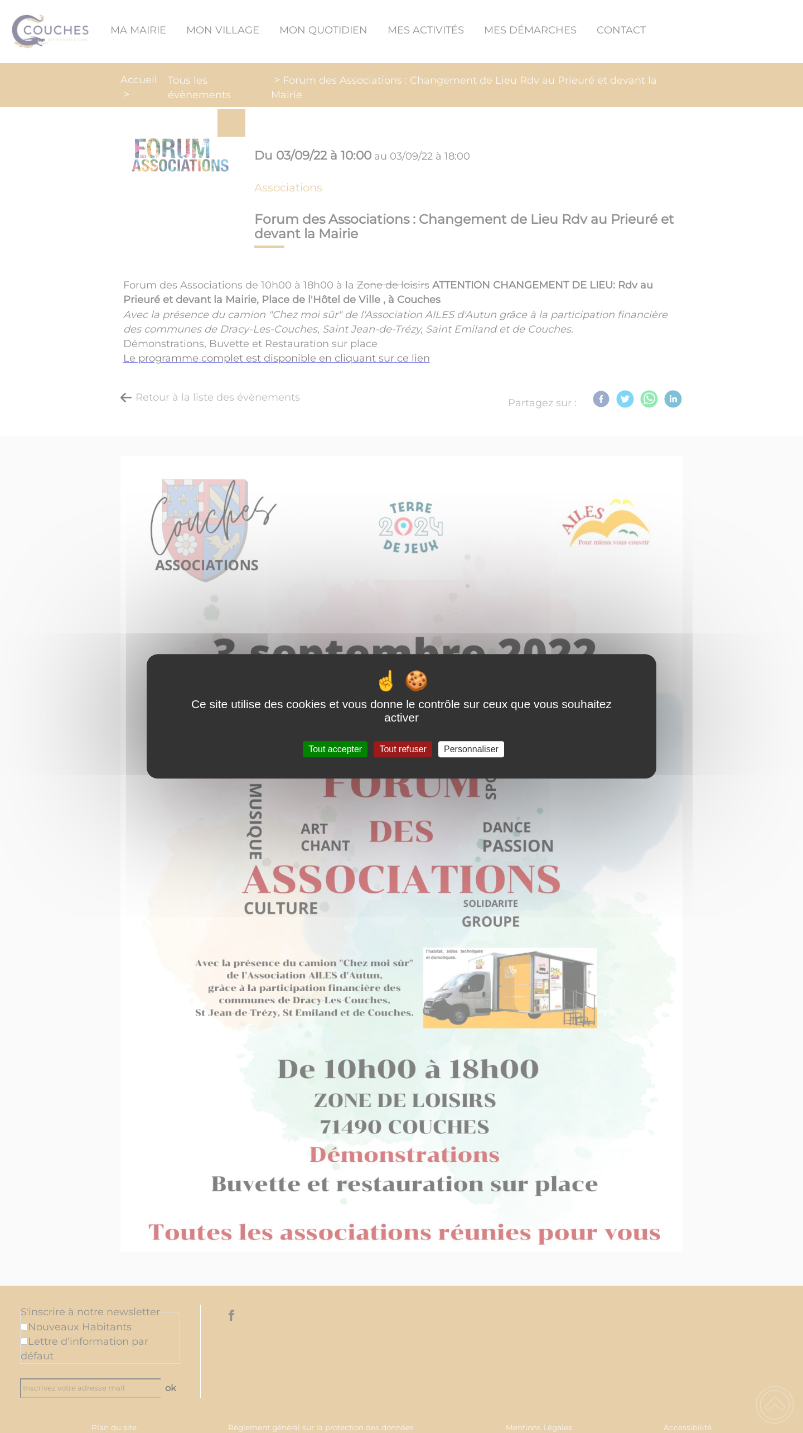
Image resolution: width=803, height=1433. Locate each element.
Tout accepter (335, 749)
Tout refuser (402, 749)
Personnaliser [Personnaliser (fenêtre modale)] (471, 749)
